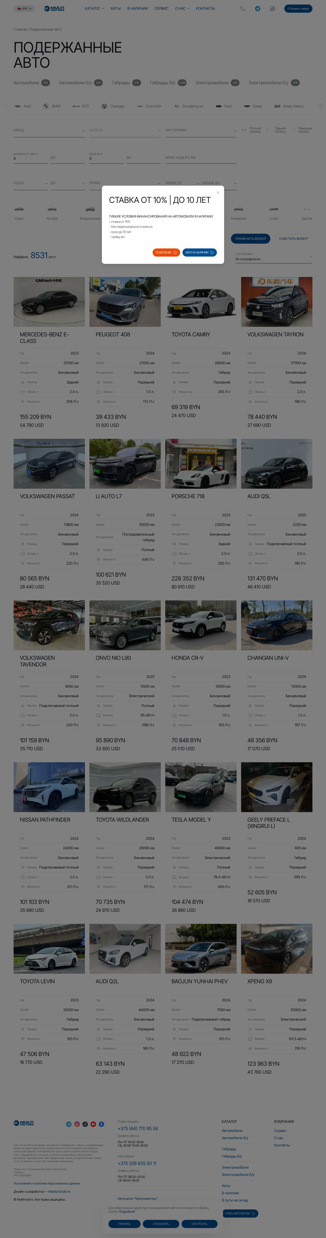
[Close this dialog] (218, 193)
